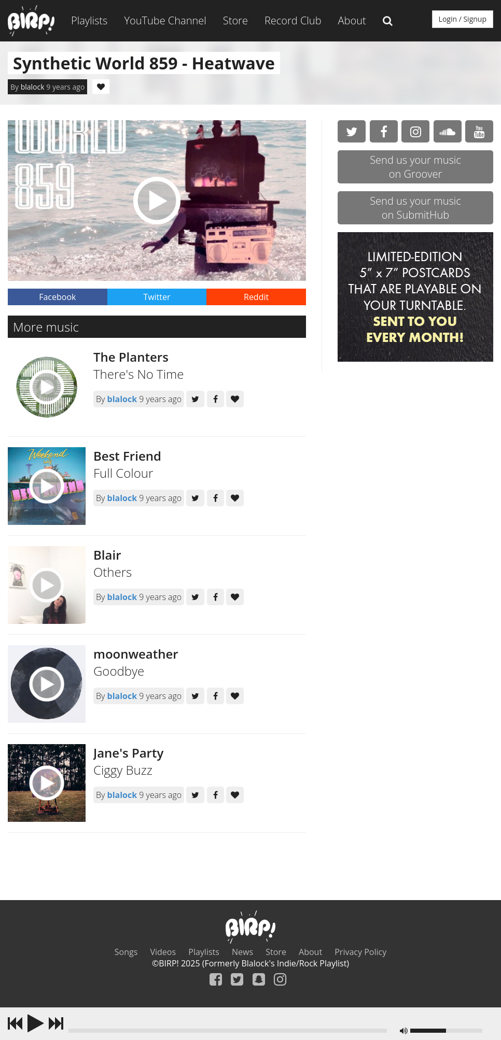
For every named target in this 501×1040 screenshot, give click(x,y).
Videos (163, 952)
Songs (126, 952)
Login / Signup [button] (462, 19)
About (352, 20)
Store (235, 20)
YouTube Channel (165, 20)
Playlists (89, 20)
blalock (33, 87)
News (242, 952)
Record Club (293, 20)
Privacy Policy (360, 952)
